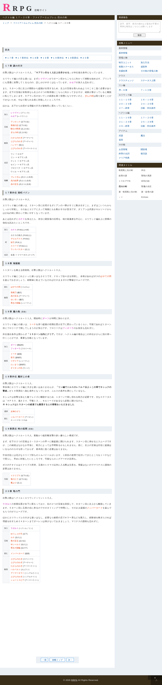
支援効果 (123, 71)
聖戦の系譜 (146, 176)
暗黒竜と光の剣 (126, 170)
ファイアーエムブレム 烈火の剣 (28, 23)
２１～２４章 (125, 122)
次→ (70, 659)
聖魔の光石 (146, 186)
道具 (121, 140)
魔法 (143, 135)
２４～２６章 (147, 104)
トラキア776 (124, 181)
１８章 (35, 58)
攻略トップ (57, 659)
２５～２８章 (147, 122)
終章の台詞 (124, 153)
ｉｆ (121, 197)
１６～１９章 (147, 99)
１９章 (45, 58)
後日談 (144, 153)
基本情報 (123, 53)
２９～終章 (124, 126)
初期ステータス (126, 66)
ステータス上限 (148, 80)
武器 (121, 135)
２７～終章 (124, 108)
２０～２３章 (125, 104)
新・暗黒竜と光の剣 (128, 192)
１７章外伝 (22, 58)
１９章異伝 (73, 58)
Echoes (144, 197)
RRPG (18, 7)
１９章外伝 (58, 58)
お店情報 (123, 149)
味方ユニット (125, 62)
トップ (6, 23)
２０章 (85, 58)
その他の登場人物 (149, 71)
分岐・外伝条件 (148, 108)
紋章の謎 (123, 176)
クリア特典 (124, 158)
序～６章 (123, 90)
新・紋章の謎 (147, 192)
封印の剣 (145, 181)
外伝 (143, 170)
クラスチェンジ (126, 80)
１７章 (10, 58)
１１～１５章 (125, 99)
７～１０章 (146, 90)
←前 (44, 659)
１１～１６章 (125, 117)
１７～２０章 (147, 117)
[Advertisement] (57, 35)
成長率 (144, 66)
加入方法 (145, 62)
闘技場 (144, 149)
